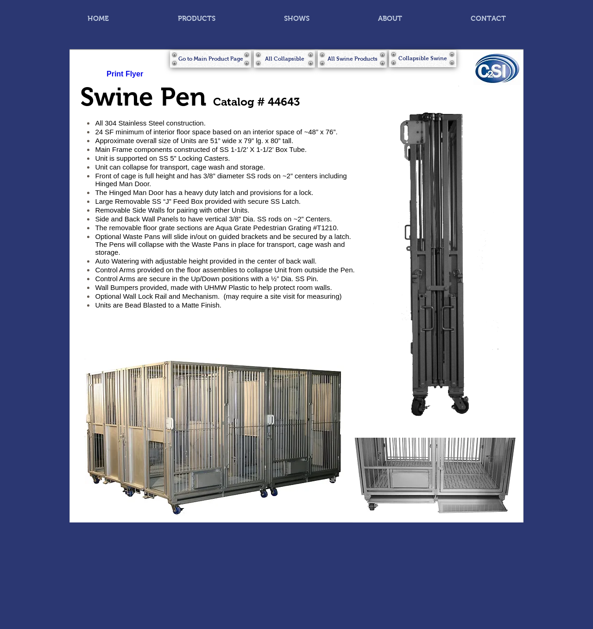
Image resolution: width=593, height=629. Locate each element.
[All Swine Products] (352, 59)
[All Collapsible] (284, 59)
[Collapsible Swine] (422, 58)
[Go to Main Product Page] (210, 59)
